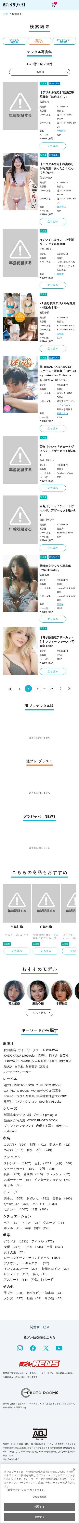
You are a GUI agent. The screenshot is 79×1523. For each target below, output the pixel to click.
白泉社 (19, 1066)
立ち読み (53, 146)
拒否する (39, 1506)
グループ (54, 1222)
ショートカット (20, 1168)
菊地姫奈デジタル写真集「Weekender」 (55, 568)
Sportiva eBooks (50, 1101)
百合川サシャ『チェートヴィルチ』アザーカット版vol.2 (58, 510)
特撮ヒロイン (56, 1268)
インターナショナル (53, 1179)
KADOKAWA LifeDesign (20, 1055)
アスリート (16, 1279)
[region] (39, 1493)
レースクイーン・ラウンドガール (33, 1257)
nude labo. (11, 1131)
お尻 (65, 1163)
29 (51, 688)
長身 (13, 1174)
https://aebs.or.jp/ (10, 1459)
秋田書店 (10, 1050)
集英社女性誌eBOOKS (51, 1096)
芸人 (41, 1274)
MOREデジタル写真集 (46, 1090)
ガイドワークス (28, 1050)
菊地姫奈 (44, 575)
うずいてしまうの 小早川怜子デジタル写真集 (57, 242)
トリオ (31, 1222)
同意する (39, 1517)
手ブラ (14, 1293)
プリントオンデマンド (19, 1125)
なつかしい (17, 1204)
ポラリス (62, 1125)
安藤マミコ (62, 413)
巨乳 (44, 1163)
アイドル (43, 1241)
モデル (34, 1247)
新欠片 (8, 1066)
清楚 (40, 1209)
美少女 (14, 1198)
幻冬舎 (53, 1055)
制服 (39, 1144)
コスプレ (16, 1144)
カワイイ (46, 1204)
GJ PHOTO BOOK (16, 1090)
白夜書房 (31, 1066)
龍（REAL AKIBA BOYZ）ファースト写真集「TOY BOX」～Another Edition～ (58, 371)
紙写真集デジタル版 (17, 1115)
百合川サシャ (47, 460)
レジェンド (17, 1274)
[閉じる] (74, 1469)
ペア (12, 1222)
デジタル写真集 (14, 41)
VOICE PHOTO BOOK (42, 1120)
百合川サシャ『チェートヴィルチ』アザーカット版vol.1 (58, 451)
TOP (5, 14)
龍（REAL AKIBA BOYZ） (54, 380)
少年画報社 (39, 1061)
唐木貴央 (61, 206)
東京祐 (60, 604)
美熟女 (63, 1198)
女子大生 (15, 1252)
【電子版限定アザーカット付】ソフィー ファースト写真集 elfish (57, 641)
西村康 (60, 333)
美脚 (48, 1168)
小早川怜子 (46, 249)
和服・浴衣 (40, 1150)
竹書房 (52, 1061)
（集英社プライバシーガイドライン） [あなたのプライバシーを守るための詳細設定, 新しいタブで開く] (26, 1489)
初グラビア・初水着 (45, 1293)
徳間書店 (65, 1061)
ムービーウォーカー (17, 1072)
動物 (35, 1298)
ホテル (13, 1228)
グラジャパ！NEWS (63, 41)
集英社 (64, 1055)
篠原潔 (60, 274)
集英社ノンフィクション (20, 1101)
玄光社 (42, 1055)
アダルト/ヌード (42, 1279)
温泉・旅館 (38, 1228)
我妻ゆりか (46, 177)
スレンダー (18, 1163)
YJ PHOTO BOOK (48, 1085)
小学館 (25, 1061)
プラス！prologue (45, 1115)
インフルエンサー (22, 1268)
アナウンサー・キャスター (27, 1263)
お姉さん (39, 1198)
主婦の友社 (11, 1061)
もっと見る (39, 1012)
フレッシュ (59, 1174)
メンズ (14, 1298)
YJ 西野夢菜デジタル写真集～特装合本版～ (57, 305)
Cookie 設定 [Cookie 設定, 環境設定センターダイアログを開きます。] (39, 1496)
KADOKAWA (49, 1050)
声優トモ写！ (45, 1125)
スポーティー (18, 1179)
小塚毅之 (61, 131)
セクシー (17, 1209)
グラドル (17, 1241)
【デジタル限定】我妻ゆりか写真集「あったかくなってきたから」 (57, 168)
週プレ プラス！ (39, 41)
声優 (55, 1247)
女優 (13, 1247)
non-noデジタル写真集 (19, 1096)
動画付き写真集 (14, 1120)
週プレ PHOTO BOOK (19, 1085)
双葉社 (43, 1066)
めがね (14, 1150)
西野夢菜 (44, 312)
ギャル (13, 1185)
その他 (54, 1298)
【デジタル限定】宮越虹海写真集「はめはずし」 (57, 94)
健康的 (34, 1174)
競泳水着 (60, 1144)
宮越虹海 (44, 101)
